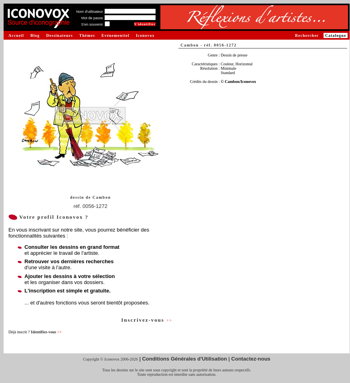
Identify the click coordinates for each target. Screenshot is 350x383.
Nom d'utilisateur (89, 12)
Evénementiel (115, 35)
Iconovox (145, 35)
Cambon (102, 197)
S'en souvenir (92, 24)
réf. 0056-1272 (90, 206)
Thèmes (87, 35)
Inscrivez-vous (146, 320)
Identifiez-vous (46, 332)
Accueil (16, 35)
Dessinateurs (59, 35)
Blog (35, 35)
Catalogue (335, 35)
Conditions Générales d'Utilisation (184, 359)
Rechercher (307, 35)
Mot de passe (92, 18)
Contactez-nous (251, 359)
